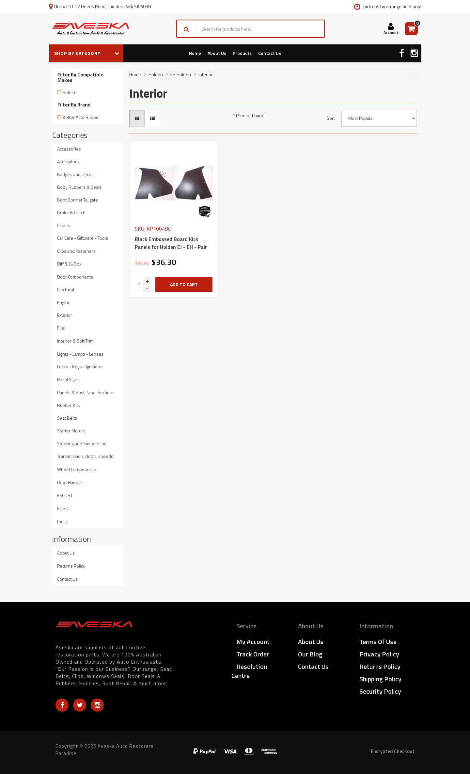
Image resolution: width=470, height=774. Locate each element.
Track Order (252, 654)
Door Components (75, 276)
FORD (63, 508)
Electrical (65, 289)
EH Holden (180, 74)
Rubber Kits (68, 405)
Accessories (69, 148)
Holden (69, 92)
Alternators (68, 161)
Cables (63, 225)
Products (242, 53)
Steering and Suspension (82, 443)
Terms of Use (378, 642)
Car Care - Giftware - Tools (82, 237)
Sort (331, 118)
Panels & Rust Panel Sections (86, 392)
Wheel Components (76, 469)
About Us (217, 53)
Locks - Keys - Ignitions (79, 366)
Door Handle (69, 482)
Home (195, 53)
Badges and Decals (76, 174)
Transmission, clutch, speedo (85, 456)
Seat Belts (67, 417)
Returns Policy (71, 565)
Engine (63, 302)
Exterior (64, 315)
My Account (253, 642)
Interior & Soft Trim (75, 340)
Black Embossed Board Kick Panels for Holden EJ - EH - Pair (171, 243)
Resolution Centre (249, 671)
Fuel (61, 327)
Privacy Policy (379, 654)
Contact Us (269, 53)
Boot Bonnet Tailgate (77, 199)
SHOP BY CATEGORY (86, 53)
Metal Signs (68, 379)
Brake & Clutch (71, 212)
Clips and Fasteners (76, 251)
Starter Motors (71, 430)
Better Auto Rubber (81, 117)
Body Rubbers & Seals (79, 187)
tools (62, 521)
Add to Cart (184, 284)
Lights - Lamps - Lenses (80, 353)
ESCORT (65, 495)
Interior (205, 74)
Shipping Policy (380, 679)
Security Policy (380, 691)
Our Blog (310, 654)
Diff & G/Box (69, 263)
